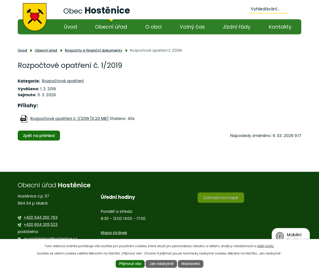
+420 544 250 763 (41, 217)
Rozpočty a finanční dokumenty (93, 50)
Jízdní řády (237, 26)
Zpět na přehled (39, 135)
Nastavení (190, 263)
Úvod (70, 26)
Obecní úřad (111, 26)
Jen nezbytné (161, 263)
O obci (153, 26)
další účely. (265, 246)
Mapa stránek (114, 232)
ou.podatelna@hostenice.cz (50, 238)
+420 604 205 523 (41, 224)
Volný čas (192, 26)
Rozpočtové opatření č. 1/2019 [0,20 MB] (69, 118)
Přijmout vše (130, 263)
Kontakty (280, 26)
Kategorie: (29, 81)
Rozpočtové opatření (63, 81)
